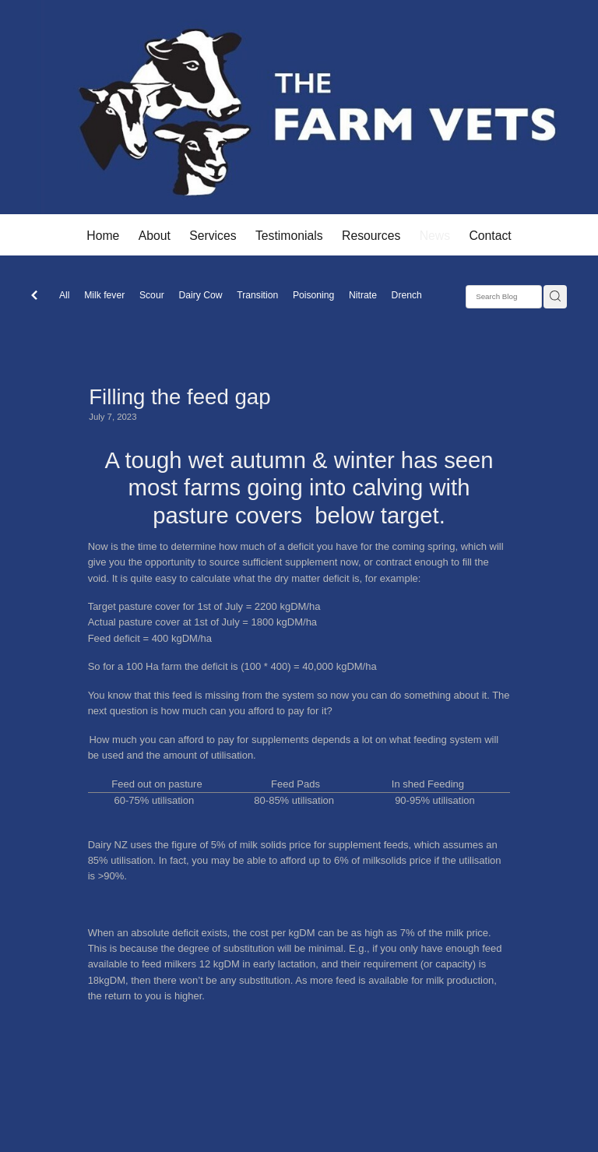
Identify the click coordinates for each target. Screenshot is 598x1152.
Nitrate (363, 295)
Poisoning (313, 295)
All (64, 295)
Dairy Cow (200, 295)
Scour (151, 295)
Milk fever (104, 295)
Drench (407, 295)
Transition (257, 295)
